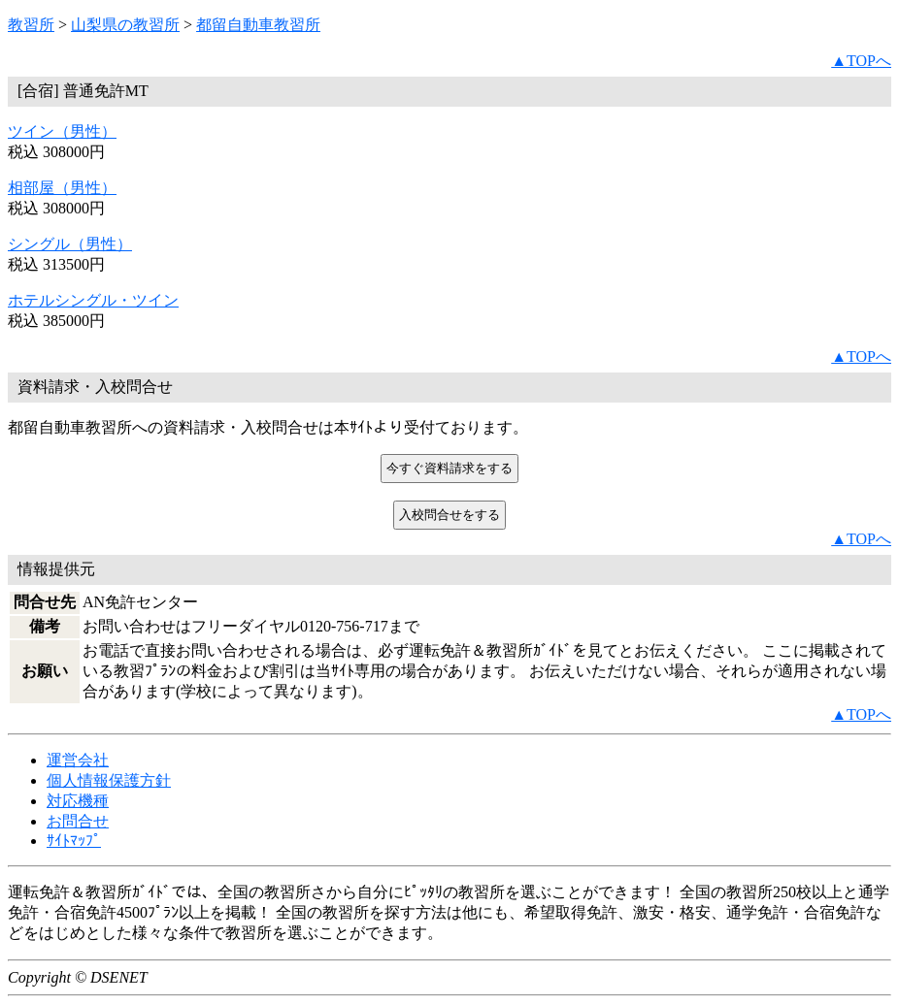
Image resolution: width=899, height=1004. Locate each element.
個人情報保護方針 (109, 780)
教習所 (31, 24)
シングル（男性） (70, 244)
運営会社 (78, 760)
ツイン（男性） (62, 131)
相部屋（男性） (62, 187)
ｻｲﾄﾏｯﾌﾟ (74, 840)
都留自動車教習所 (258, 24)
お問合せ (78, 821)
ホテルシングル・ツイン (93, 300)
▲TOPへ (861, 60)
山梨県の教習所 (125, 24)
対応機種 (78, 801)
